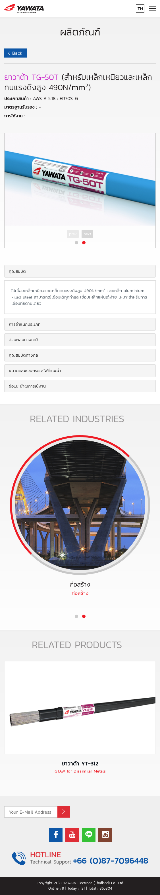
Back (17, 53)
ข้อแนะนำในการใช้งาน (27, 386)
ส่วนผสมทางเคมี (23, 339)
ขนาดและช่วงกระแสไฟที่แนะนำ (35, 370)
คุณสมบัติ (17, 271)
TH (140, 8)
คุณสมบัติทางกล (23, 355)
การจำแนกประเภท (25, 324)
